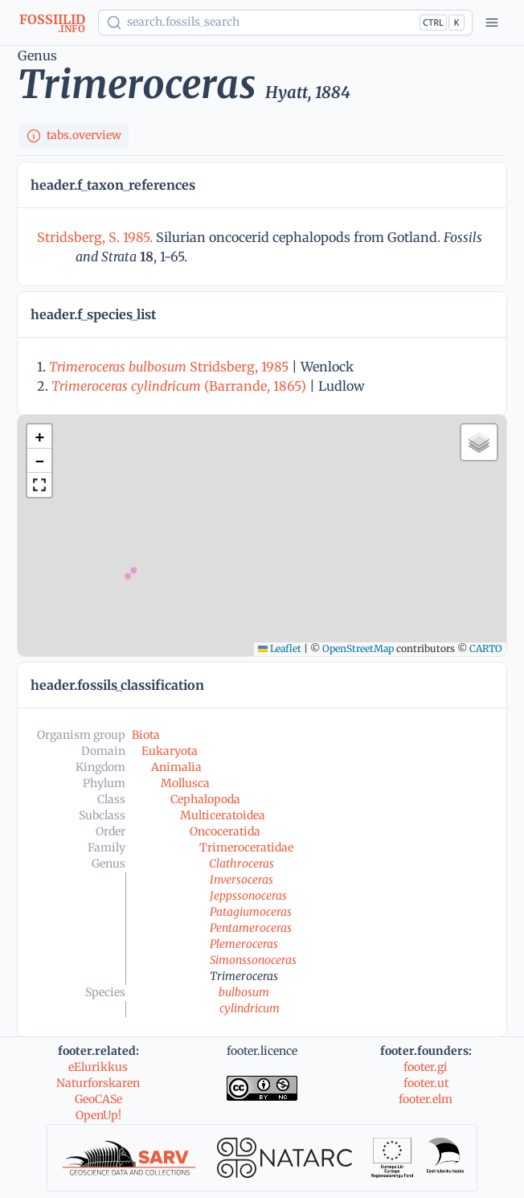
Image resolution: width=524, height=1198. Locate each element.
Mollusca (185, 783)
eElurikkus (98, 1067)
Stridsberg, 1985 (169, 367)
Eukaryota (169, 751)
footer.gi (425, 1067)
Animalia (176, 767)
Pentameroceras (251, 928)
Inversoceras (241, 879)
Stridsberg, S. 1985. (96, 237)
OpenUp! (98, 1115)
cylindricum (249, 1008)
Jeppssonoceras (248, 895)
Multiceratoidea (222, 815)
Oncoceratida (225, 831)
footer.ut (425, 1083)
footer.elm (425, 1099)
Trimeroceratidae (246, 847)
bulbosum (244, 992)
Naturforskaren (98, 1083)
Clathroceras (241, 863)
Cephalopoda (205, 799)
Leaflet (279, 648)
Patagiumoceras (251, 912)
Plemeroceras (244, 944)
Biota (146, 735)
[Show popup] (285, 22)
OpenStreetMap (358, 648)
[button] (39, 437)
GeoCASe (98, 1099)
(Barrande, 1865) (178, 386)
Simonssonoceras (253, 960)
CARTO (485, 648)
